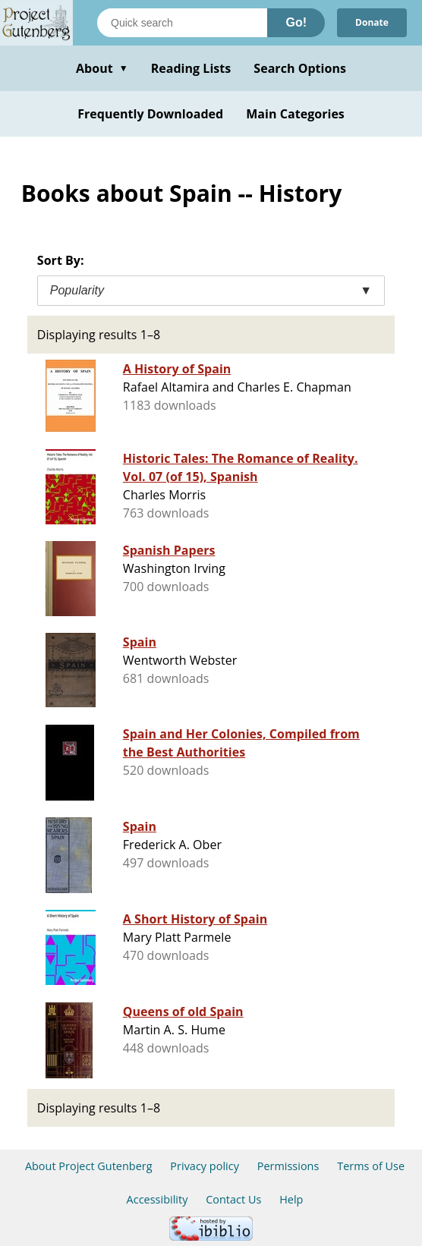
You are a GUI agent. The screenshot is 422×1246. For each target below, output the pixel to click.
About (102, 68)
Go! (296, 22)
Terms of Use (371, 1166)
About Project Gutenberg (89, 1166)
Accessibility (157, 1199)
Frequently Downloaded (150, 113)
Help (291, 1199)
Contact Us (233, 1199)
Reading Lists (191, 68)
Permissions (288, 1166)
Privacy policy (204, 1166)
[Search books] (182, 22)
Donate (372, 22)
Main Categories (295, 113)
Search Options (300, 68)
